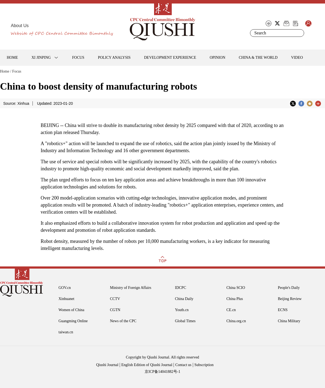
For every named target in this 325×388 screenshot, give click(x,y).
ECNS (283, 310)
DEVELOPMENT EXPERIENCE (170, 58)
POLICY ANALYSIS (114, 58)
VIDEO (297, 58)
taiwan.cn (65, 332)
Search (299, 33)
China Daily (184, 299)
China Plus (234, 299)
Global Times (185, 321)
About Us (20, 25)
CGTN (115, 310)
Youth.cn (181, 310)
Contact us (183, 365)
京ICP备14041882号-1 (162, 372)
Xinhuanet (66, 299)
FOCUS (78, 58)
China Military (289, 321)
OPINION (217, 58)
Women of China (71, 310)
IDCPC (180, 288)
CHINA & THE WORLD (258, 58)
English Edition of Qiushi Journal (146, 365)
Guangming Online (73, 321)
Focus (16, 71)
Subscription (204, 365)
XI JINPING (41, 58)
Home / (5, 71)
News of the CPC (123, 321)
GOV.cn (64, 288)
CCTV (115, 299)
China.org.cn (236, 321)
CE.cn (231, 310)
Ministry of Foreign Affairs (130, 288)
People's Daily (289, 288)
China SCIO (235, 288)
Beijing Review (290, 299)
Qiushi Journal (107, 365)
